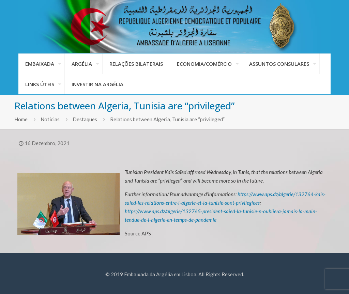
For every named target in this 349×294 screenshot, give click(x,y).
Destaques (85, 119)
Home (21, 119)
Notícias (50, 119)
